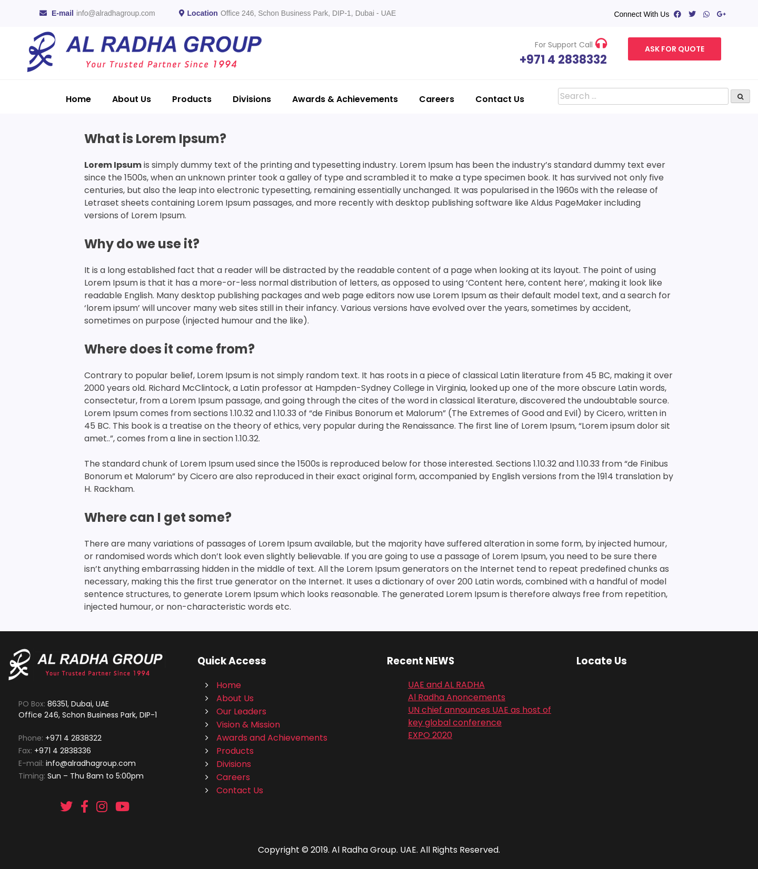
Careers (436, 99)
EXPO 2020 (430, 735)
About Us (131, 99)
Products (192, 99)
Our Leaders (241, 711)
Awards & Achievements (345, 99)
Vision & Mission (248, 725)
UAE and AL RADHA (446, 685)
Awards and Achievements (271, 738)
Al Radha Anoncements (456, 697)
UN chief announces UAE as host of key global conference (479, 716)
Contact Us (499, 99)
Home (78, 99)
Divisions (252, 99)
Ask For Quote (674, 49)
